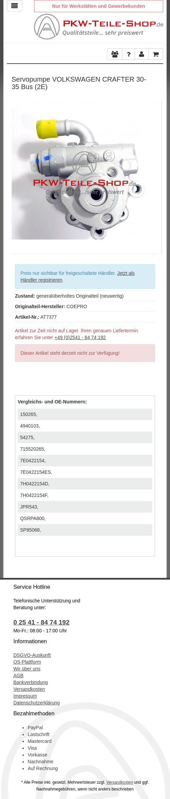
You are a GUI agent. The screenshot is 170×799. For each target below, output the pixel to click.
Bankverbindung (30, 682)
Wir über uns (26, 668)
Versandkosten (29, 689)
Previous (17, 172)
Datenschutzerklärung (36, 702)
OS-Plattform (27, 662)
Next (153, 172)
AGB (18, 675)
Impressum (25, 696)
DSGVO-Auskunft (32, 655)
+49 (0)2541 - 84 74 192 (80, 337)
